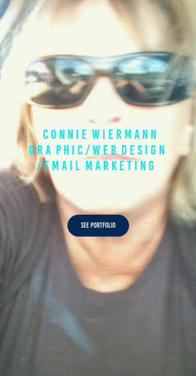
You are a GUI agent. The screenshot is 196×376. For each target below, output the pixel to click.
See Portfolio (98, 225)
